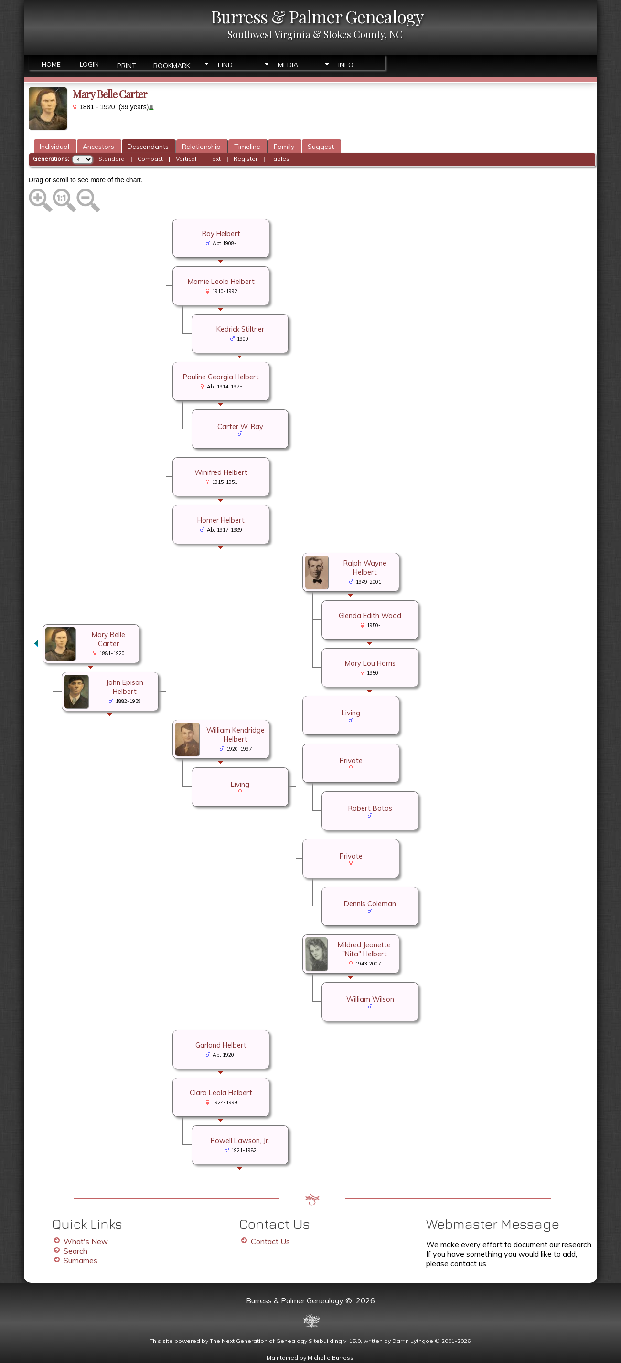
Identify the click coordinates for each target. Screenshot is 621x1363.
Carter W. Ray (240, 426)
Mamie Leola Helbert (221, 281)
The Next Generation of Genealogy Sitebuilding (276, 1340)
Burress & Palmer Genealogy (317, 16)
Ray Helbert (221, 233)
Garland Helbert (220, 1044)
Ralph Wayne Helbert (364, 567)
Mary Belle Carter (108, 639)
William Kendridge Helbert (235, 734)
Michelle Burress (330, 1357)
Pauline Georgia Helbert (221, 376)
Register (245, 158)
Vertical (186, 158)
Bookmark (171, 65)
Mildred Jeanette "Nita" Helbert (364, 949)
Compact (150, 158)
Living (351, 712)
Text (215, 158)
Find (225, 65)
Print (126, 65)
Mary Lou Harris (370, 663)
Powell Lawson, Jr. (240, 1140)
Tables (279, 158)
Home (51, 64)
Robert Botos (370, 808)
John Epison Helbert (124, 687)
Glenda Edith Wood (370, 615)
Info (345, 65)
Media (288, 65)
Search (75, 1251)
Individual (54, 146)
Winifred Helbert (220, 472)
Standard (111, 158)
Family (284, 146)
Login (89, 64)
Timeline (247, 146)
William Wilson (370, 999)
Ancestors (98, 146)
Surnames (80, 1260)
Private (351, 760)
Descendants (148, 146)
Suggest (321, 146)
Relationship (201, 146)
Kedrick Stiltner (240, 329)
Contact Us (270, 1241)
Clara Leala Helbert (221, 1092)
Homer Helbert (221, 519)
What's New (86, 1241)
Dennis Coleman (370, 903)
